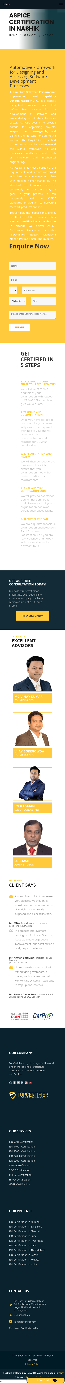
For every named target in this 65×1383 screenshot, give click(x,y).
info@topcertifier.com (25, 1321)
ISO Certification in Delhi (23, 1245)
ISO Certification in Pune (23, 1236)
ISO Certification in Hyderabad (26, 1240)
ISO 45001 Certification (22, 1151)
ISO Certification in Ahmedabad (27, 1250)
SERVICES (30, 35)
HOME (13, 35)
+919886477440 (22, 1315)
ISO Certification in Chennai (24, 1231)
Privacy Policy (32, 1364)
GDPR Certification (19, 1184)
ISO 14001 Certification (22, 1146)
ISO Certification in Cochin (23, 1255)
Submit (19, 327)
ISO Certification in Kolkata (24, 1259)
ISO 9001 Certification (21, 1141)
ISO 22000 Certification (22, 1156)
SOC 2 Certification (19, 1170)
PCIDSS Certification (20, 1174)
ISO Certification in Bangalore (25, 1226)
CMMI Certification (19, 1165)
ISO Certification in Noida (23, 1264)
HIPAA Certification (20, 1179)
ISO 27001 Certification (22, 1160)
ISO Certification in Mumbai (24, 1221)
